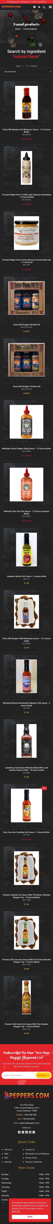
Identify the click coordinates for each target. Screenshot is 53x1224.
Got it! (30, 1217)
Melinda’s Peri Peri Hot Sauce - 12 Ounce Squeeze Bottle (26, 512)
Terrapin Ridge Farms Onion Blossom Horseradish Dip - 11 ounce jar (26, 261)
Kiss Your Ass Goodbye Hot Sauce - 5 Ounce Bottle (26, 832)
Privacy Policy (31, 1158)
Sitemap (8, 1162)
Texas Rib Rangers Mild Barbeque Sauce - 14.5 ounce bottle (26, 639)
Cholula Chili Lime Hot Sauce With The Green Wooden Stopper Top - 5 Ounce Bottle (26, 960)
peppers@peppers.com (29, 1123)
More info (16, 1211)
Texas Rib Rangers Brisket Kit (26, 324)
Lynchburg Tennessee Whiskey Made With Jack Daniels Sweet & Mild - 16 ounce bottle (26, 768)
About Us (8, 1149)
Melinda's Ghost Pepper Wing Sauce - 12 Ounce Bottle (26, 448)
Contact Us (30, 1149)
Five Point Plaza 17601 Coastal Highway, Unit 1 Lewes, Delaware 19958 (27, 1108)
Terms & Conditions (33, 1162)
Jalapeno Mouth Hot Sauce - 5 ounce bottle (26, 576)
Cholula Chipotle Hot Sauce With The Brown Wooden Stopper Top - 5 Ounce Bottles (26, 896)
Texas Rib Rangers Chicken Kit (26, 386)
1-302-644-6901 (28, 1119)
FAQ (6, 1158)
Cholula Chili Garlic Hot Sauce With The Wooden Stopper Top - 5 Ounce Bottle (26, 1025)
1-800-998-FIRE (30, 1115)
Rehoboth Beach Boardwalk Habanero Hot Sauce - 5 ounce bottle (26, 704)
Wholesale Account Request (37, 1154)
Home (17, 29)
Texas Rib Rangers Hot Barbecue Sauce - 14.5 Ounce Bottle (27, 130)
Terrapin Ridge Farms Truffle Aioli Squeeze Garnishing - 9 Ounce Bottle (26, 195)
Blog (6, 1154)
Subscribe (43, 1075)
